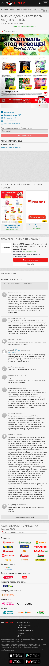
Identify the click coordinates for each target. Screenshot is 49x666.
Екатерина (12, 352)
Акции (6, 9)
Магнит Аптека (8, 612)
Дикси (41, 542)
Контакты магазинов (25, 630)
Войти (45, 11)
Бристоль (8, 555)
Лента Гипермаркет (24, 547)
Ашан (24, 555)
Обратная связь (23, 622)
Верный (8, 551)
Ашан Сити (41, 555)
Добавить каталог (24, 625)
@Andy (17, 350)
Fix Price (8, 586)
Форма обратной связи (11, 147)
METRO (8, 547)
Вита (24, 612)
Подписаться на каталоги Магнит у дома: (16, 128)
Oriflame (24, 604)
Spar (41, 551)
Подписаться (24, 135)
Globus (24, 551)
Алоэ (41, 612)
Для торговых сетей (25, 636)
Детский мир (8, 568)
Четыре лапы (8, 595)
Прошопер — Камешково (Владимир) (13, 3)
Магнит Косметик (8, 604)
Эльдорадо (8, 577)
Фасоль (24, 560)
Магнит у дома (15, 9)
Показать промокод (30, 260)
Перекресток (24, 542)
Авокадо (41, 560)
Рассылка (21, 628)
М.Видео (24, 577)
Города (20, 633)
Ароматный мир (8, 560)
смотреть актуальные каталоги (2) (24, 26)
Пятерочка (8, 542)
